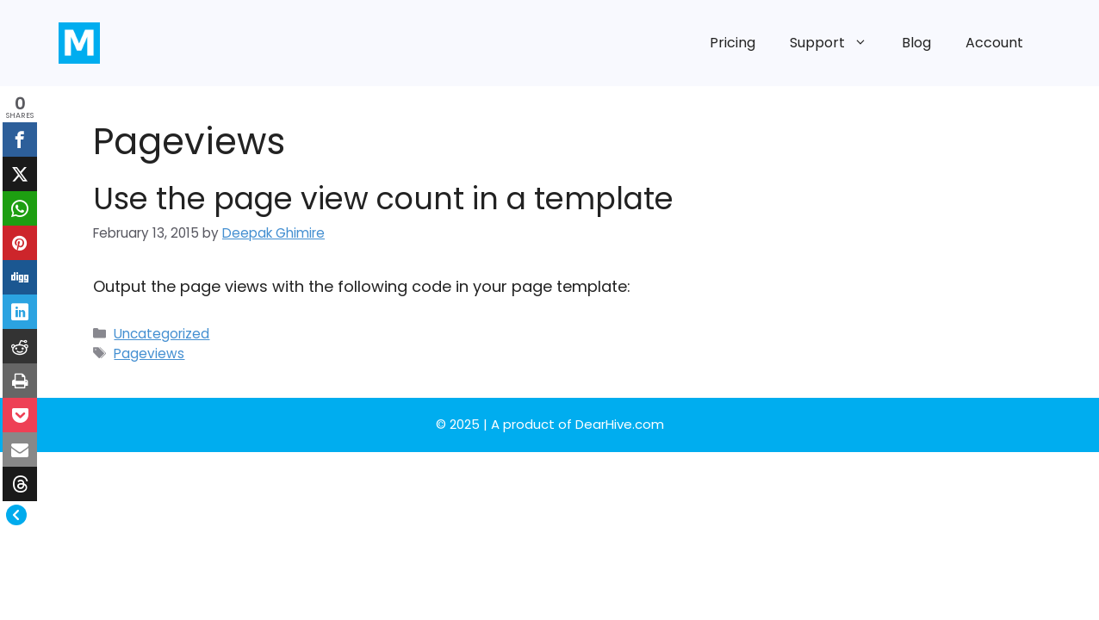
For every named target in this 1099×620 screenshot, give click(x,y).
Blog (916, 43)
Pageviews (149, 353)
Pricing (732, 43)
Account (994, 43)
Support (837, 43)
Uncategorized (161, 334)
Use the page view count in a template (383, 198)
